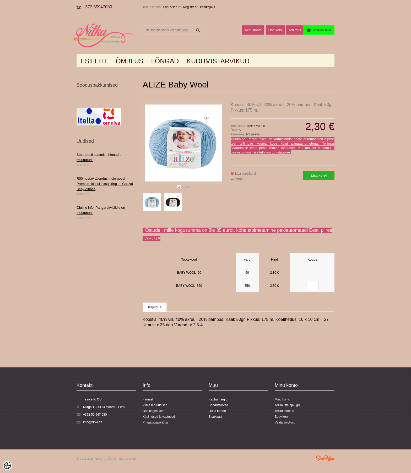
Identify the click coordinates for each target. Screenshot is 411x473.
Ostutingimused (153, 411)
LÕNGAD (165, 61)
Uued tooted (217, 411)
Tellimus (295, 30)
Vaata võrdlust (285, 422)
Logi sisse (170, 7)
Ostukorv (323, 29)
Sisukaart (215, 417)
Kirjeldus (154, 307)
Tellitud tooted (284, 411)
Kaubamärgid (218, 399)
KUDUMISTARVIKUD (218, 61)
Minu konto (253, 30)
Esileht (94, 61)
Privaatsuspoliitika (155, 422)
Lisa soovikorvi (245, 173)
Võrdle (239, 178)
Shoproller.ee (325, 458)
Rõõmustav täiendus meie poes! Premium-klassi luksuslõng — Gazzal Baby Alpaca (105, 184)
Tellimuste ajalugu (287, 405)
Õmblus (129, 61)
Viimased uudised (155, 405)
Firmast (148, 399)
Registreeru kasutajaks (199, 7)
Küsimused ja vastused (159, 417)
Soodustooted (218, 405)
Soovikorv (282, 417)
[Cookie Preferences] (7, 465)
